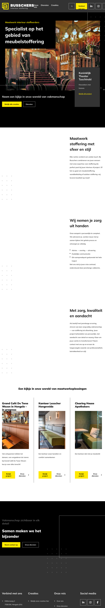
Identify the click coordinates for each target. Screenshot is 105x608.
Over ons (58, 601)
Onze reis (36, 6)
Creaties (54, 5)
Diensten (45, 5)
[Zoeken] (72, 6)
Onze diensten (24, 475)
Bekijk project (8, 475)
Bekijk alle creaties (12, 104)
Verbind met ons (81, 7)
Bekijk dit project (85, 94)
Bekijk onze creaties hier (38, 601)
